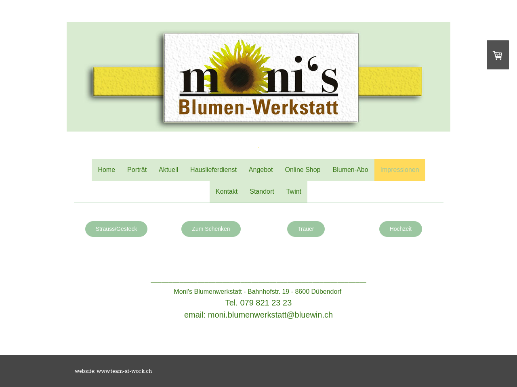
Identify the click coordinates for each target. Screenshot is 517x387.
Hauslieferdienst (213, 169)
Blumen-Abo (350, 169)
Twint (293, 191)
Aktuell (168, 169)
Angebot (261, 169)
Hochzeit (401, 229)
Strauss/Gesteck (116, 229)
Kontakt (226, 191)
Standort (262, 191)
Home (106, 169)
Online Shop (302, 169)
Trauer (306, 229)
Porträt (137, 169)
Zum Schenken (211, 229)
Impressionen (399, 169)
